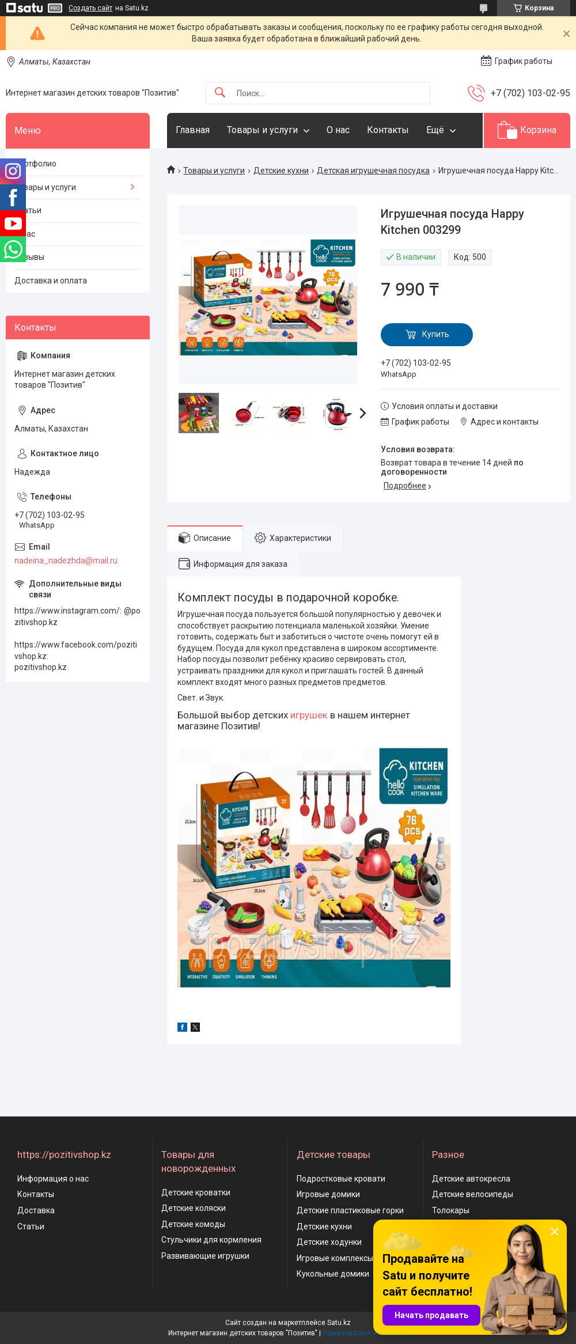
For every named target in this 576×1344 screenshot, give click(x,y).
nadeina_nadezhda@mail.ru (66, 560)
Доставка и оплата (50, 280)
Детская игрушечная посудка (373, 170)
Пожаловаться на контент (365, 1333)
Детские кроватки (195, 1192)
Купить (435, 334)
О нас (338, 129)
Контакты (388, 129)
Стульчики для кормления (211, 1239)
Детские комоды (193, 1224)
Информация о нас (53, 1178)
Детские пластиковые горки (350, 1210)
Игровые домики (328, 1194)
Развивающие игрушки (205, 1255)
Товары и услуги (262, 129)
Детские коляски (193, 1208)
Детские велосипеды (472, 1194)
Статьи (27, 210)
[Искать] (220, 93)
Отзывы (29, 257)
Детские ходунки (329, 1242)
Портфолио (35, 163)
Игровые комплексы (335, 1258)
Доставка (36, 1210)
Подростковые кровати (341, 1178)
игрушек (309, 715)
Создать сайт (90, 8)
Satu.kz (339, 1323)
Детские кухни (281, 170)
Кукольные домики (333, 1273)
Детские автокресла (471, 1178)
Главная (193, 129)
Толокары (450, 1210)
